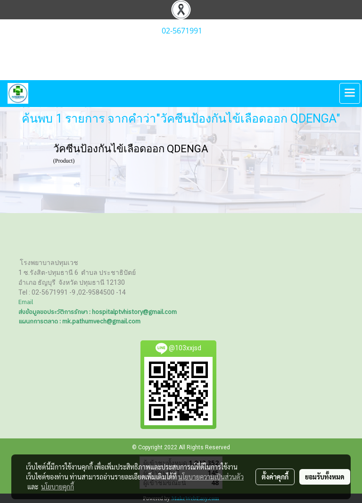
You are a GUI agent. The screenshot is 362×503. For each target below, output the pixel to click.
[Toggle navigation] (349, 93)
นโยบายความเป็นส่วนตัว (211, 476)
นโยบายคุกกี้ (57, 486)
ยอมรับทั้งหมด (325, 476)
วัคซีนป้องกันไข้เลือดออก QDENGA (130, 149)
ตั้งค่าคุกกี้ (275, 476)
